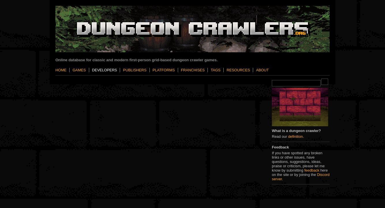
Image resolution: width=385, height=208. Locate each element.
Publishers (134, 70)
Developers (104, 70)
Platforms (164, 70)
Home (60, 70)
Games (79, 70)
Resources (238, 70)
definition (295, 136)
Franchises (193, 70)
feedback (311, 170)
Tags (215, 70)
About (262, 70)
